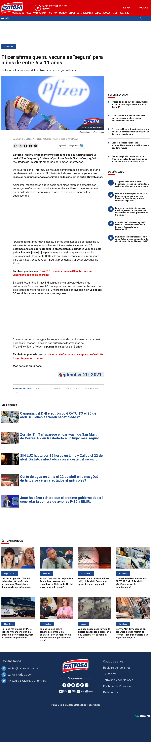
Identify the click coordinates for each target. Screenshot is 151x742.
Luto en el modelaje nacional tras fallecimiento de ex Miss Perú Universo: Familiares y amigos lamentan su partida (131, 197)
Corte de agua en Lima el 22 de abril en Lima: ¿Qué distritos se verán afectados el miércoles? (59, 478)
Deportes (74, 13)
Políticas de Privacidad (117, 686)
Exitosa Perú (122, 13)
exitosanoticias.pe (19, 674)
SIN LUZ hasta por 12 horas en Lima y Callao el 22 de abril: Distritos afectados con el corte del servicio (61, 457)
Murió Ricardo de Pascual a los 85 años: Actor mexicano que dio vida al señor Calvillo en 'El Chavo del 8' (131, 239)
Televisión (18, 24)
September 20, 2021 (80, 374)
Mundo (63, 13)
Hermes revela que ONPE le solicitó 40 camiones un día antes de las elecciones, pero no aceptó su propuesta (17, 633)
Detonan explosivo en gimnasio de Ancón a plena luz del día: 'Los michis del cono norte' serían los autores (129, 159)
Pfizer (78, 388)
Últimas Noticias (21, 13)
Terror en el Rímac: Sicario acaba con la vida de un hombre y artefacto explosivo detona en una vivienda (130, 131)
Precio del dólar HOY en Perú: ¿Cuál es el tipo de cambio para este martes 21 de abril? (130, 104)
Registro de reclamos (116, 667)
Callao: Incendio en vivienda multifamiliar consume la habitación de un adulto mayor (130, 145)
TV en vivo (109, 674)
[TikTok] (86, 685)
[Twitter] (69, 685)
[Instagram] (78, 685)
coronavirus (56, 388)
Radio (29, 24)
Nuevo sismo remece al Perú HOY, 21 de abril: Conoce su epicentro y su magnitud (93, 581)
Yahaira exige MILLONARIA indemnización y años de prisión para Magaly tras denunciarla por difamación (16, 582)
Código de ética (113, 661)
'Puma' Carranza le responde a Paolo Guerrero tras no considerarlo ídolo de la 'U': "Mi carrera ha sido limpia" (56, 582)
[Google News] (82, 685)
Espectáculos (103, 13)
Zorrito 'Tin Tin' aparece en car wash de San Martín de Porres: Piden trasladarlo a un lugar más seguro (59, 436)
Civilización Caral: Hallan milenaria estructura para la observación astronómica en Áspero (128, 118)
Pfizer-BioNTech (91, 388)
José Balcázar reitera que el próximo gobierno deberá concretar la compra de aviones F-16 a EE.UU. (61, 500)
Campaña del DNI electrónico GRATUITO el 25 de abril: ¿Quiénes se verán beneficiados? (58, 415)
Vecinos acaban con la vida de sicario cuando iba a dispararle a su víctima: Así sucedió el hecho (94, 633)
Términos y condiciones (118, 680)
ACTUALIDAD (41, 388)
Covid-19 (68, 388)
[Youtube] (73, 685)
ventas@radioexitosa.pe (23, 668)
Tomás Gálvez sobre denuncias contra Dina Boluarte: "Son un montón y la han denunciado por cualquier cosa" (55, 635)
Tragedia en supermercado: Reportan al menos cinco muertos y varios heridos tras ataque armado (132, 184)
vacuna (17, 392)
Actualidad (39, 13)
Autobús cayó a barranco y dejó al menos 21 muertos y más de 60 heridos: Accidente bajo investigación (131, 225)
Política (52, 13)
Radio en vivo (111, 692)
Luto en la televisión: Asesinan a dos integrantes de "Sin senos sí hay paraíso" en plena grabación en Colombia (131, 211)
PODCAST (144, 7)
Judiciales (87, 13)
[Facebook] (64, 685)
